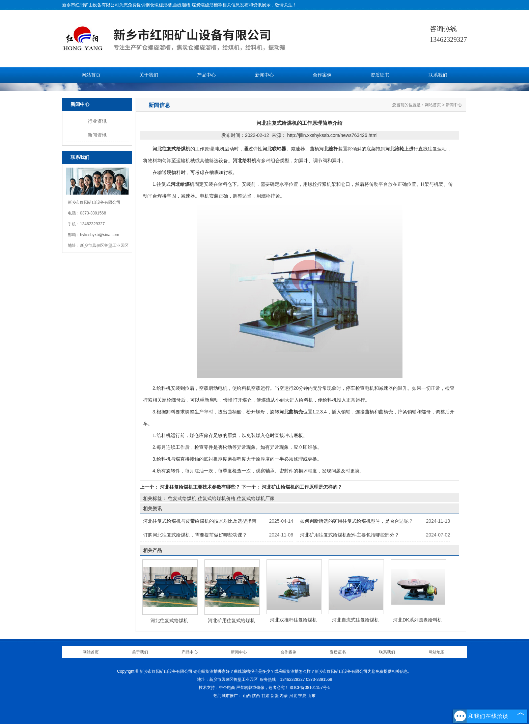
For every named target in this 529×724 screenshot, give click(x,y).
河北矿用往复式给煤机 (231, 620)
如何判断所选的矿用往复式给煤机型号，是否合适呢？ (356, 521)
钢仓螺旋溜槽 (158, 4)
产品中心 (206, 75)
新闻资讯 (97, 135)
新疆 (275, 695)
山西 (247, 695)
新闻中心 (264, 75)
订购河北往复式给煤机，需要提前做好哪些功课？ (195, 535)
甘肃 (265, 695)
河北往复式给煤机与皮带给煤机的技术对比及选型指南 (199, 521)
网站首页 (91, 75)
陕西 (256, 695)
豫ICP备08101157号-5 (310, 687)
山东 (311, 695)
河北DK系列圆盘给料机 (417, 619)
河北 (293, 695)
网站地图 (436, 652)
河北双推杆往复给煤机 (293, 619)
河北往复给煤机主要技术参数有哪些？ (200, 487)
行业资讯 (97, 121)
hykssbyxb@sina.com (99, 234)
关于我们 (148, 75)
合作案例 (322, 75)
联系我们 (437, 75)
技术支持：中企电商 (217, 687)
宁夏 (302, 695)
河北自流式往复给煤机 (355, 619)
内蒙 (284, 695)
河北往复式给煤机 (169, 620)
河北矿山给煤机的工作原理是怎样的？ (301, 487)
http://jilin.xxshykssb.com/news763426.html (332, 135)
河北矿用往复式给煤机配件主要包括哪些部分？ (349, 535)
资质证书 (379, 75)
